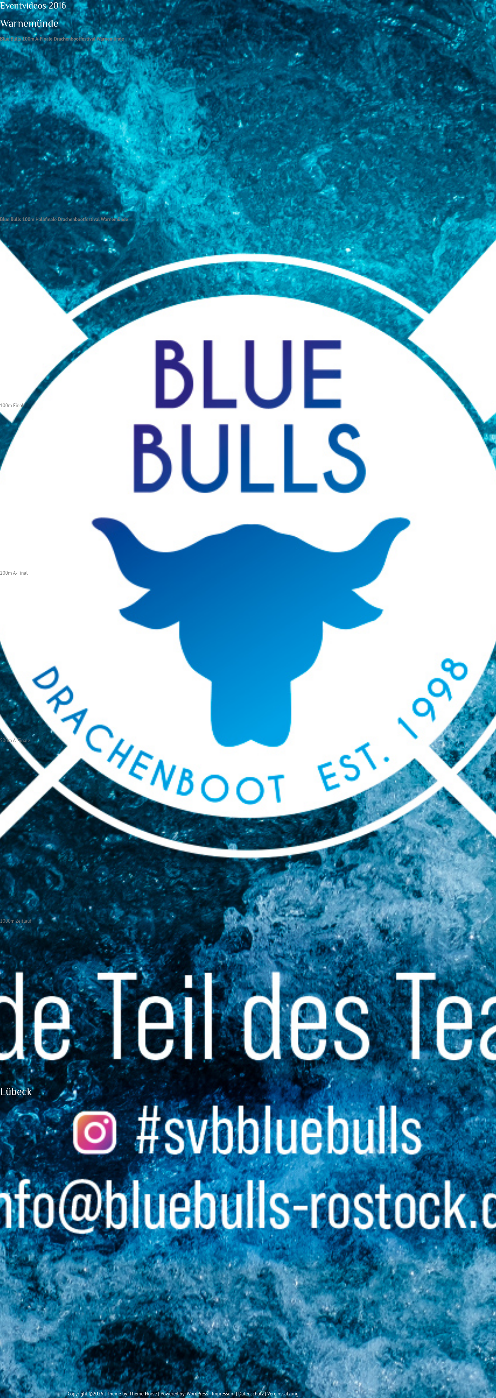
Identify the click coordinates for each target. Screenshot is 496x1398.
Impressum (223, 1394)
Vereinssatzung (282, 1394)
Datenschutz (250, 1394)
